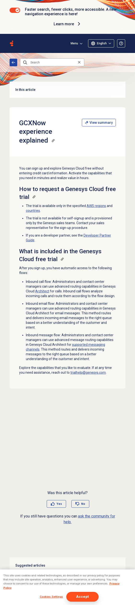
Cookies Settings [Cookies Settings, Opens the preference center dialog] (51, 596)
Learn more (68, 24)
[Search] (52, 62)
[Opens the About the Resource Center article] (121, 43)
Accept (82, 597)
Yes (59, 504)
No (83, 504)
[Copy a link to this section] (53, 140)
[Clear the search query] (79, 62)
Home (13, 62)
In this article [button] (67, 90)
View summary (99, 122)
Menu (74, 43)
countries (33, 210)
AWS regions (96, 206)
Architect (42, 291)
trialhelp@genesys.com (88, 372)
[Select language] (101, 43)
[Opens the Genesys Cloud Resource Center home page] (11, 43)
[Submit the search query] (25, 62)
